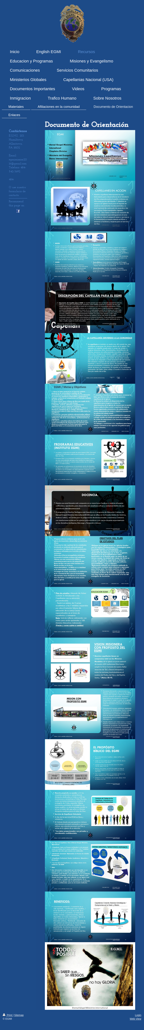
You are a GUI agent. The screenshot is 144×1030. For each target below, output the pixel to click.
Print (8, 1015)
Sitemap (19, 1015)
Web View (135, 1018)
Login (138, 1015)
